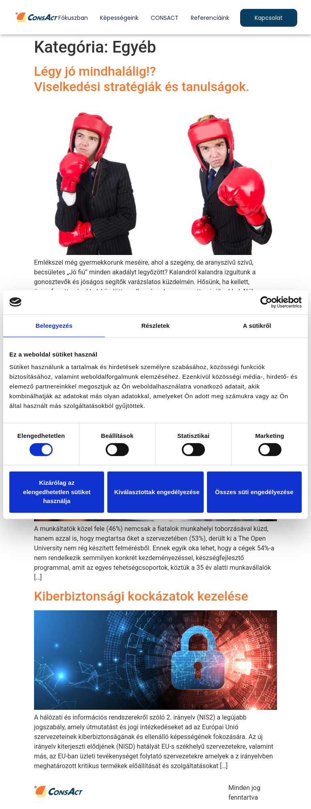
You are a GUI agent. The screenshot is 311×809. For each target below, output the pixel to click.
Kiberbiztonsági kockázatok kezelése (141, 596)
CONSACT (165, 18)
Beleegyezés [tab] (54, 325)
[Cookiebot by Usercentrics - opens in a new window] (266, 302)
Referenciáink (210, 18)
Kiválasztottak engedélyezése (157, 491)
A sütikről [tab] (257, 325)
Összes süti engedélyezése (254, 491)
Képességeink (119, 18)
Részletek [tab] (155, 325)
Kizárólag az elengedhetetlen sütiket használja (57, 491)
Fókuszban (73, 18)
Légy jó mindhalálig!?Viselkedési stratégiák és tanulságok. (141, 79)
